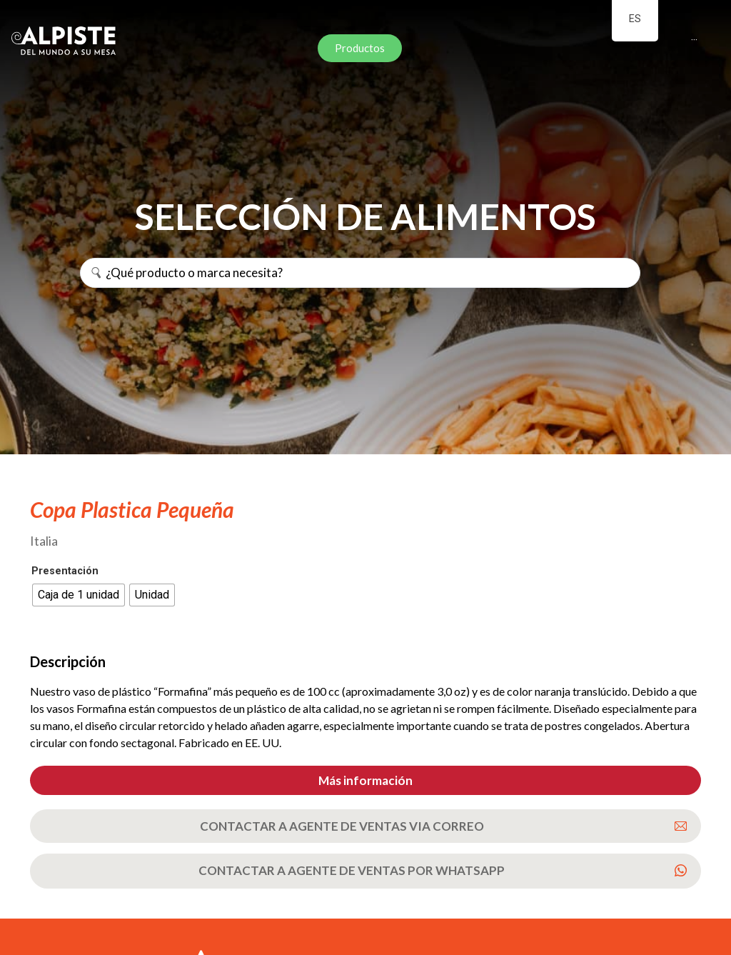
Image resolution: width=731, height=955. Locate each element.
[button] (365, 780)
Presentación (65, 571)
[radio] (78, 595)
